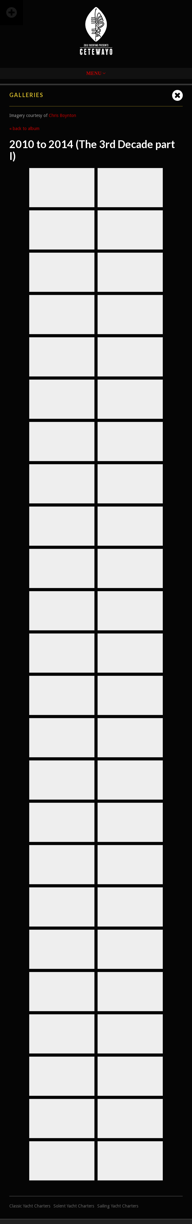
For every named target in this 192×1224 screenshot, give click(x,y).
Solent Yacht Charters (73, 1205)
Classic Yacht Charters (29, 1205)
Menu (96, 73)
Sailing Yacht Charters (117, 1205)
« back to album (24, 128)
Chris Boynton (62, 115)
